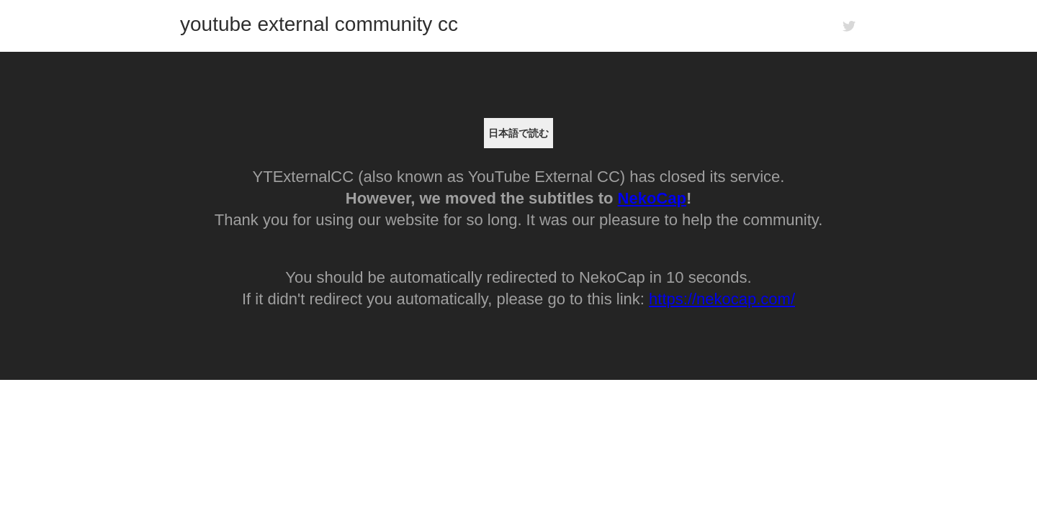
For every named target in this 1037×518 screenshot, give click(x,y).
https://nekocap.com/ (722, 299)
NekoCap (652, 198)
